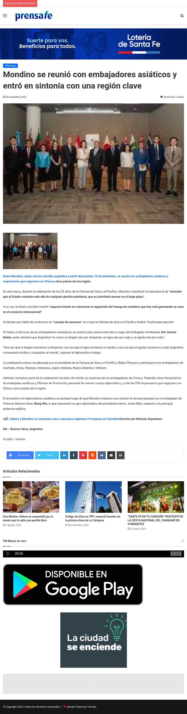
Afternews (10, 65)
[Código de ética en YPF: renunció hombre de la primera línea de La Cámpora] (93, 497)
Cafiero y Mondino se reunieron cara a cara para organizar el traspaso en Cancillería (65, 419)
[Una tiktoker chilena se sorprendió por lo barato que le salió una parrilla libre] (31, 497)
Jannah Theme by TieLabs (81, 706)
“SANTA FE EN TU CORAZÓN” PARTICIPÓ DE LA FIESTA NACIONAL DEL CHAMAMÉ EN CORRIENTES (155, 520)
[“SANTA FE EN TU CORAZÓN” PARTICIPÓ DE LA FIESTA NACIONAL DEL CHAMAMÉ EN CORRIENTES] (156, 497)
